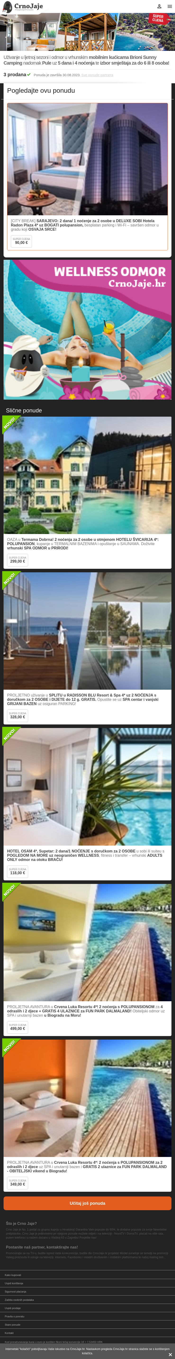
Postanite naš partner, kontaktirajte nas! (42, 1247)
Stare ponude (12, 1324)
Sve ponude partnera (97, 75)
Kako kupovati (13, 1275)
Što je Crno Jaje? (21, 1224)
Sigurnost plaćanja (15, 1291)
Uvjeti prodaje (13, 1308)
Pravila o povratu (14, 1316)
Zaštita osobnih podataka (19, 1299)
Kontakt (9, 1333)
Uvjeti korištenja (14, 1283)
